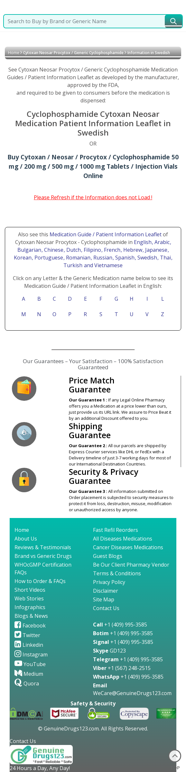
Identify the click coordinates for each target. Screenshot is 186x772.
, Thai (164, 257)
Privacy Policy (109, 582)
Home (13, 52)
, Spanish (124, 257)
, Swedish (146, 257)
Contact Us (106, 608)
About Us (25, 538)
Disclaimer (105, 590)
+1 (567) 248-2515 (122, 668)
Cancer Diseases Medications (128, 547)
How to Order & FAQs (40, 581)
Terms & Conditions (117, 573)
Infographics (29, 607)
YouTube (30, 664)
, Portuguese (48, 257)
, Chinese (53, 249)
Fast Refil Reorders (115, 529)
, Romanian (77, 257)
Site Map (103, 599)
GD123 (109, 650)
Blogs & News (31, 615)
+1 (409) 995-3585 (120, 624)
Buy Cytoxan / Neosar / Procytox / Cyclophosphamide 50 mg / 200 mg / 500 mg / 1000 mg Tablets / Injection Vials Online (93, 166)
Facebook (30, 625)
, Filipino (91, 249)
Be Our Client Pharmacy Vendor (131, 564)
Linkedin (28, 644)
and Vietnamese (103, 265)
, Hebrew (132, 249)
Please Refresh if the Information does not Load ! (93, 197)
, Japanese (156, 249)
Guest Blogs (107, 556)
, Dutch (73, 249)
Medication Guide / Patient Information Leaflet (106, 234)
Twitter (27, 635)
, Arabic (161, 242)
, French (111, 249)
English (143, 242)
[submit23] (173, 21)
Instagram (31, 654)
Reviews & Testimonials (42, 547)
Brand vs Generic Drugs (43, 556)
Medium (28, 673)
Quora (26, 683)
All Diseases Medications (122, 538)
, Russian (102, 257)
